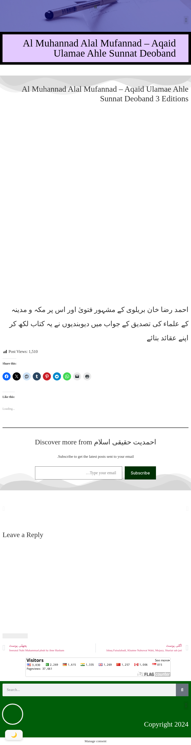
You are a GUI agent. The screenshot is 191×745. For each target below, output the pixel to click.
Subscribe (140, 472)
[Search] (182, 690)
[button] (95, 7)
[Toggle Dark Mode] (14, 735)
